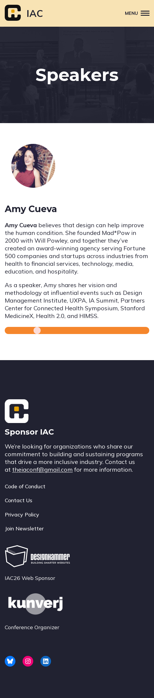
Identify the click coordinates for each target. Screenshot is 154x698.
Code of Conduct (25, 486)
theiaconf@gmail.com (42, 469)
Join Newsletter (24, 528)
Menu (139, 13)
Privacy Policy (22, 514)
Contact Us (18, 500)
